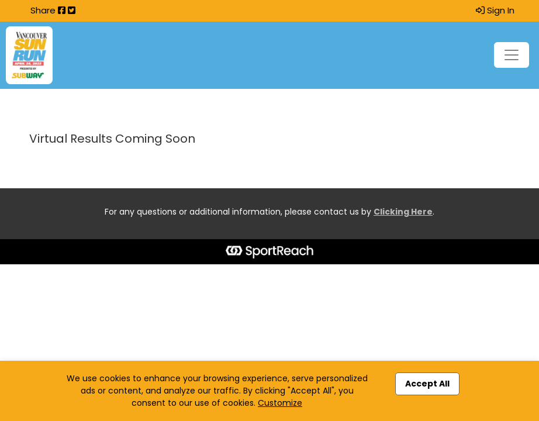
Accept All (427, 383)
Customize (280, 403)
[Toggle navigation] (511, 55)
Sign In (495, 10)
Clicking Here (403, 212)
